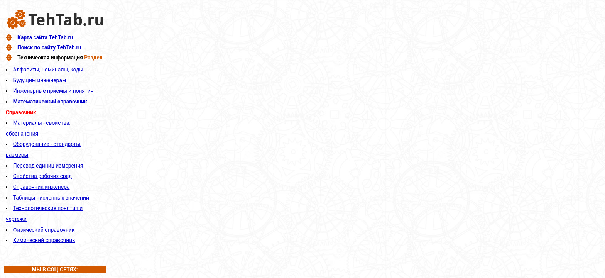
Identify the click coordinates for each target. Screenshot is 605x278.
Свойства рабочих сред (42, 176)
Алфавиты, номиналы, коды (48, 69)
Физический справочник (44, 230)
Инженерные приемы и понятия (53, 91)
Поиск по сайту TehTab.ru (49, 47)
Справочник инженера (41, 187)
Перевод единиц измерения (48, 166)
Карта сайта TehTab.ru (45, 37)
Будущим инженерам (39, 80)
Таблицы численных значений (51, 198)
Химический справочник (44, 240)
